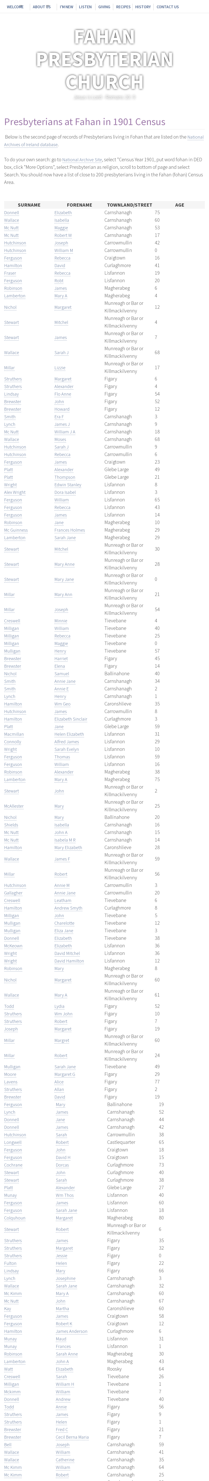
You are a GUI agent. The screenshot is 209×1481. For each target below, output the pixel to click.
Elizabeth (63, 212)
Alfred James (67, 741)
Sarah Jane (66, 537)
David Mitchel (68, 953)
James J (62, 424)
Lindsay (12, 394)
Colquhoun (15, 1217)
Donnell (12, 212)
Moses (60, 439)
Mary (59, 806)
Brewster (13, 401)
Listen (78, 6)
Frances (64, 1346)
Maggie (61, 227)
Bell (8, 1444)
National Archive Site (84, 159)
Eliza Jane (64, 930)
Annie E (62, 688)
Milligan (12, 628)
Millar (9, 367)
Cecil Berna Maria (74, 1437)
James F (62, 858)
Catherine (66, 1459)
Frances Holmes (70, 530)
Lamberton (15, 295)
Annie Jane (66, 681)
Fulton (10, 1263)
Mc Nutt (12, 227)
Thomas (62, 756)
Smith (10, 416)
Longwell (13, 1142)
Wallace (12, 220)
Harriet (61, 658)
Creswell (12, 620)
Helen (62, 1263)
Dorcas (63, 1164)
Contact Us (153, 6)
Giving (95, 6)
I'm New (61, 6)
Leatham (63, 900)
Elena (60, 666)
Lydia (59, 1006)
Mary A (61, 295)
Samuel (62, 673)
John (59, 401)
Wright (11, 484)
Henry (60, 651)
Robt (59, 280)
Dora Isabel (65, 492)
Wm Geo (62, 703)
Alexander (64, 386)
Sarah (62, 1134)
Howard (62, 409)
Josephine (66, 1278)
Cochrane (14, 1164)
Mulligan (13, 651)
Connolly (13, 741)
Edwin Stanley (69, 484)
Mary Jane (65, 579)
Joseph (61, 242)
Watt (9, 1369)
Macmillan (14, 734)
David (60, 265)
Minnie (61, 620)
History (130, 6)
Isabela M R (65, 839)
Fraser (10, 273)
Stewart (12, 322)
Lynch (10, 424)
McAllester (14, 806)
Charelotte (65, 923)
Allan (59, 1089)
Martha (63, 1308)
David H (64, 1157)
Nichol (10, 307)
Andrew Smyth (69, 907)
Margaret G (65, 1074)
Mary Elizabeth (69, 847)
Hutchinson (16, 242)
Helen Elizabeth (70, 734)
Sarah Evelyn (67, 749)
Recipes (111, 6)
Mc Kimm (13, 1293)
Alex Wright (15, 492)
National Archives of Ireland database (42, 144)
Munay (11, 1195)
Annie (62, 1406)
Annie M (62, 885)
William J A (65, 431)
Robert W (63, 235)
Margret (62, 1040)
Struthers (13, 378)
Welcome (14, 6)
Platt (9, 469)
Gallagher (14, 892)
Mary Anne (65, 564)
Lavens (11, 1081)
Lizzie (60, 367)
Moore (10, 1074)
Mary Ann (64, 594)
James (61, 288)
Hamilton (13, 265)
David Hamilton (70, 960)
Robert (61, 874)
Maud (61, 1338)
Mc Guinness (17, 530)
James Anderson (73, 1331)
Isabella (62, 220)
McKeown (14, 945)
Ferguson (13, 257)
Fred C (62, 1429)
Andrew (64, 1399)
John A (61, 832)
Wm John (63, 1013)
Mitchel (62, 322)
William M (64, 250)
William (62, 499)
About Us (38, 6)
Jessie (62, 1255)
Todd (9, 1006)
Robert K (64, 1323)
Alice (59, 1081)
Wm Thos (65, 1195)
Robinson (14, 288)
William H (65, 1384)
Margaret (63, 307)
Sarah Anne (68, 1353)
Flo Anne (63, 394)
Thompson (65, 477)
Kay (8, 1308)
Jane (59, 522)
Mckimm (12, 1391)
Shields (12, 824)
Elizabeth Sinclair (72, 719)
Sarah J (62, 352)
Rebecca (63, 257)
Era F (59, 416)
